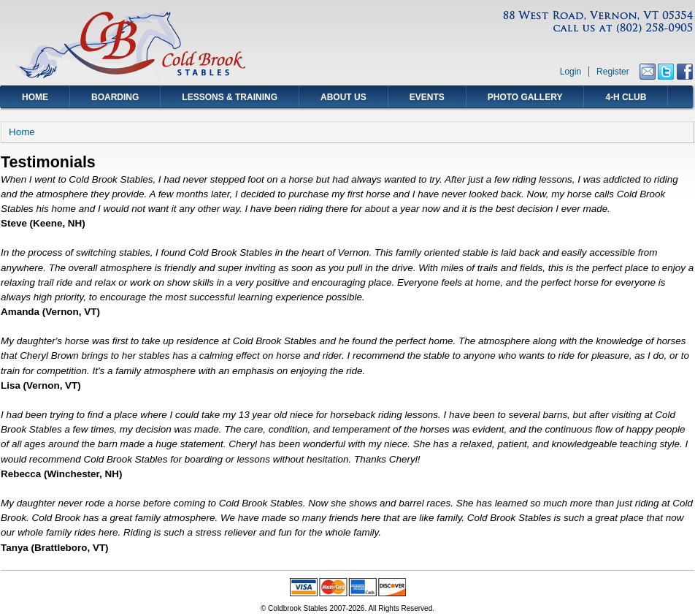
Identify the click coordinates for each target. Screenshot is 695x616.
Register (612, 71)
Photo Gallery (525, 97)
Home (35, 97)
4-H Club (625, 97)
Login (570, 71)
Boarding (115, 97)
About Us (343, 97)
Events (427, 97)
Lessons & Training (229, 97)
